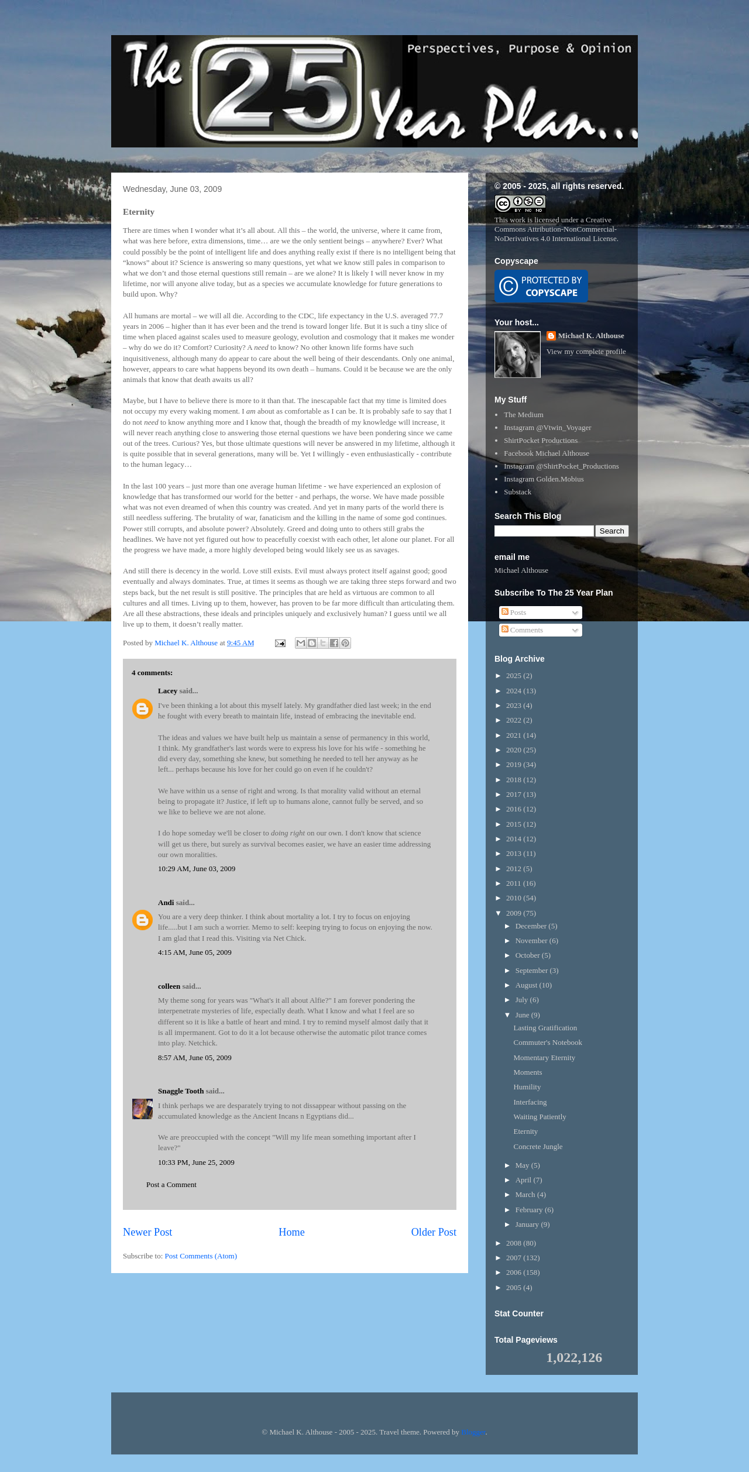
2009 (514, 913)
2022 (514, 720)
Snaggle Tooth (181, 1090)
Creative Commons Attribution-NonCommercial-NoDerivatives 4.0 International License (555, 229)
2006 (514, 1272)
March (526, 1194)
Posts (514, 612)
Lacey (167, 690)
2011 (514, 883)
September (533, 970)
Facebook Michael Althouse (546, 453)
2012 (514, 868)
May (523, 1165)
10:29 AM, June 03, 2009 (196, 868)
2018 (514, 779)
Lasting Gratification (545, 1027)
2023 (514, 705)
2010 (514, 897)
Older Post (433, 1232)
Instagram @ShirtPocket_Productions (561, 466)
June (523, 1014)
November (532, 940)
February (530, 1209)
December (532, 925)
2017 (514, 794)
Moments (527, 1072)
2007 (514, 1257)
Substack (517, 491)
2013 (514, 853)
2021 (514, 735)
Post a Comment (171, 1184)
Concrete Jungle (537, 1146)
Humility (527, 1086)
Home (291, 1232)
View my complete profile (586, 351)
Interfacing (530, 1102)
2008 (514, 1243)
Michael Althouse (521, 570)
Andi (167, 902)
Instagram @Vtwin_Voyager (547, 427)
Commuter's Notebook (547, 1042)
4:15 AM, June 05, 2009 (195, 952)
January (528, 1224)
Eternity (525, 1131)
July (523, 999)
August (528, 985)
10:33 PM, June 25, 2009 (196, 1162)
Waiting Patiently (539, 1116)
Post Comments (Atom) (201, 1255)
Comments (522, 629)
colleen (169, 986)
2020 (514, 749)
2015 (514, 824)
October (529, 955)
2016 (514, 808)
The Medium (524, 414)
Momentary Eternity (544, 1057)
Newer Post (147, 1232)
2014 (514, 838)
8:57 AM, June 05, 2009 (195, 1057)
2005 (514, 1287)
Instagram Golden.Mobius (543, 478)
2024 (514, 690)
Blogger (473, 1432)
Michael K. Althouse (591, 335)
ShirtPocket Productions (541, 440)
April (525, 1179)
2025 (514, 675)
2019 (514, 764)
